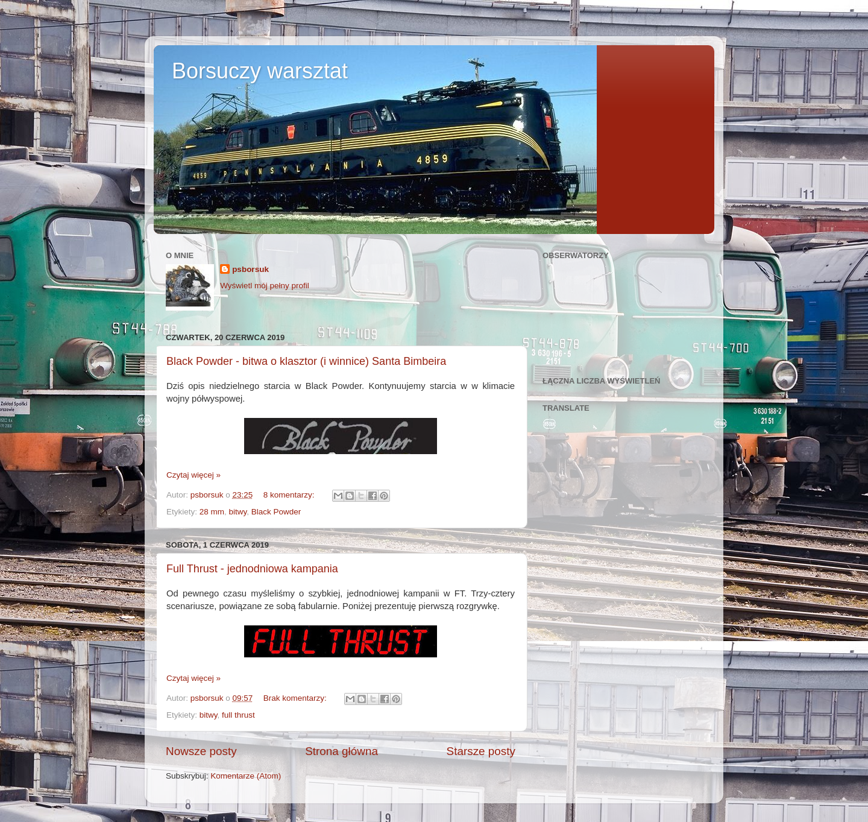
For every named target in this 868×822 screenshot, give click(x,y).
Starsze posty (481, 751)
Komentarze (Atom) (245, 775)
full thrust (238, 714)
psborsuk (250, 269)
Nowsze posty (201, 751)
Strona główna (341, 751)
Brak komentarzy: (296, 698)
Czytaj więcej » (193, 474)
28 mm (212, 511)
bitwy (238, 511)
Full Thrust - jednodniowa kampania (252, 569)
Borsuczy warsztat (260, 70)
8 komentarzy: (290, 494)
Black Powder (276, 511)
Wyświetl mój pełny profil (264, 285)
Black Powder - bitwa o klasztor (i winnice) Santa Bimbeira (306, 361)
